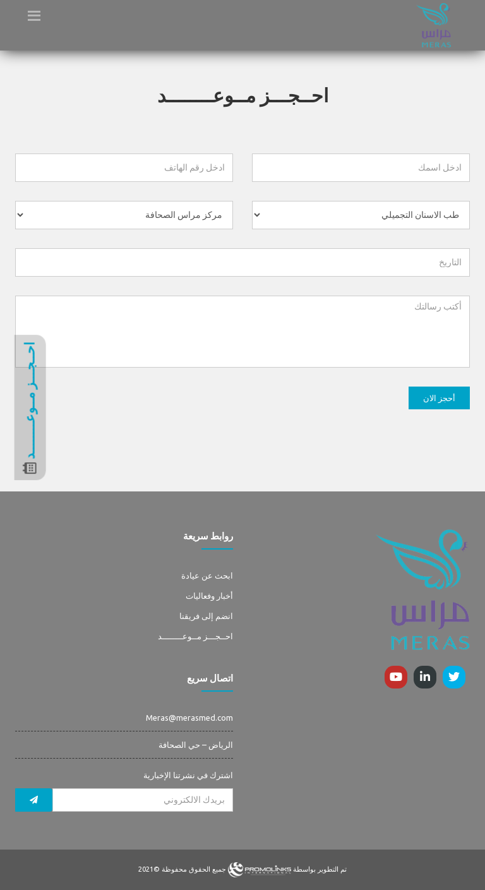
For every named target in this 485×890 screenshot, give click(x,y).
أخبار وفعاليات (209, 595)
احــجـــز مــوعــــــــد (195, 636)
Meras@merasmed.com (189, 717)
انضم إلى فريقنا (206, 615)
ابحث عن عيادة (207, 575)
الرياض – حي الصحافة (196, 744)
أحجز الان (439, 398)
